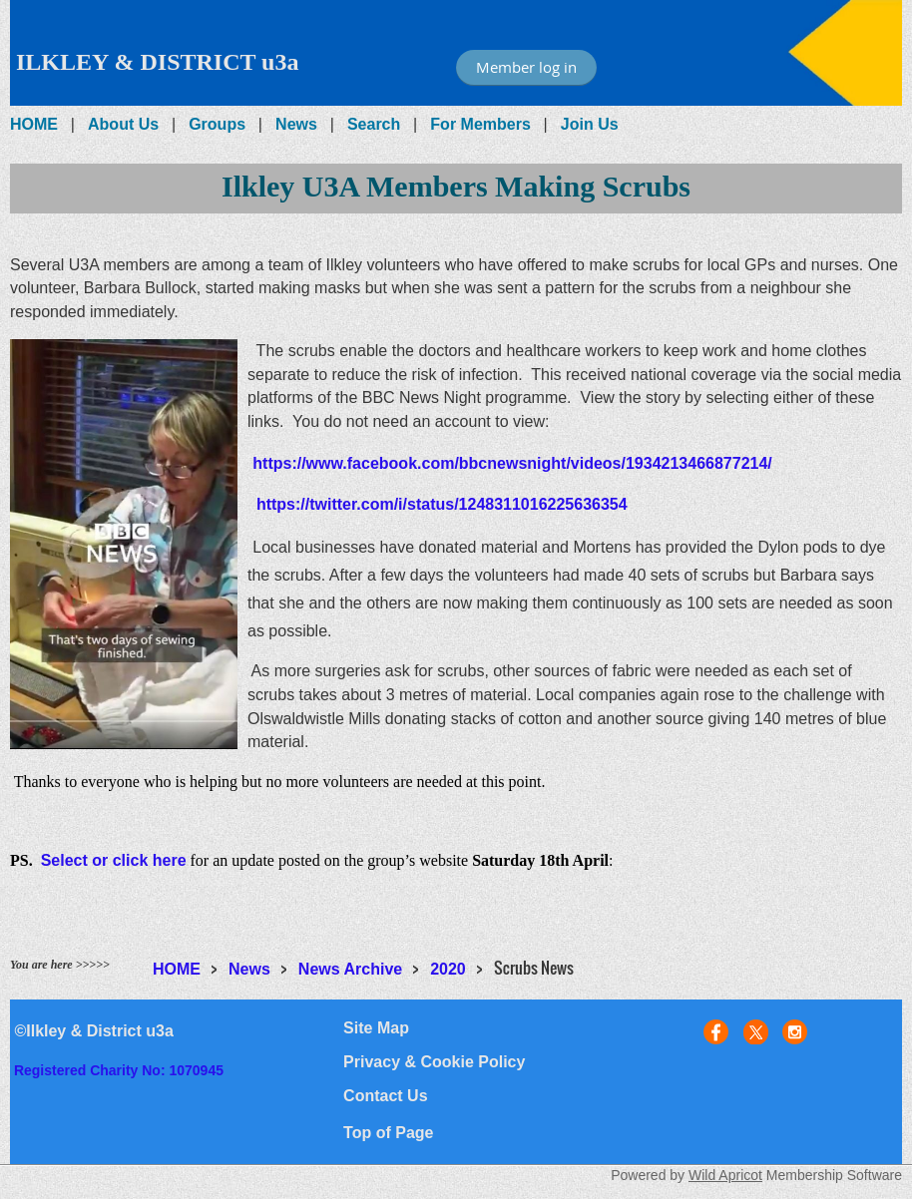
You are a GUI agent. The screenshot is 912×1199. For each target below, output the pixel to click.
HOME (34, 124)
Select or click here (114, 860)
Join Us (590, 124)
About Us (123, 124)
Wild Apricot (725, 1175)
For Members (480, 124)
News (296, 124)
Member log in (526, 67)
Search (373, 124)
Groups (217, 124)
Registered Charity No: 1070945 (119, 1070)
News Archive (350, 969)
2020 (448, 969)
